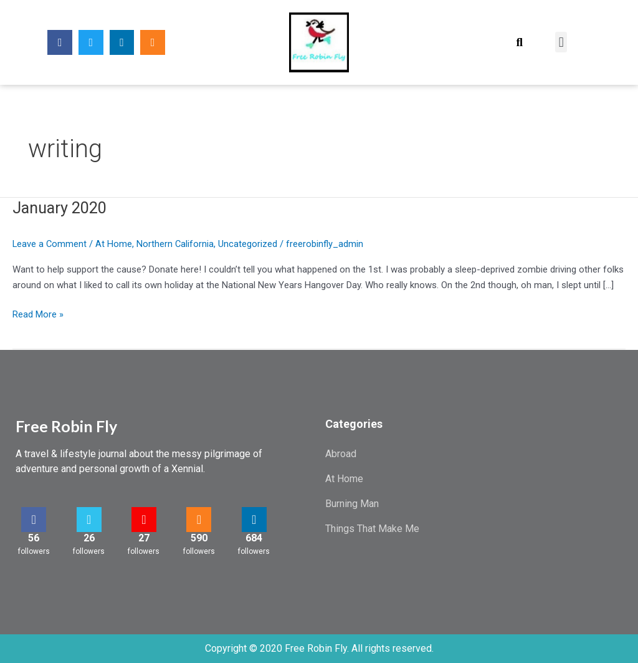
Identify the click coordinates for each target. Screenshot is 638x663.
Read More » (38, 313)
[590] (198, 519)
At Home (115, 243)
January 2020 (62, 207)
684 (253, 538)
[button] (519, 42)
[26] (89, 519)
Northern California (177, 243)
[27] (143, 519)
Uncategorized (249, 243)
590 (199, 538)
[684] (254, 519)
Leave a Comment (50, 243)
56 (33, 538)
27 (144, 538)
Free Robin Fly (66, 426)
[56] (33, 519)
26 (89, 538)
